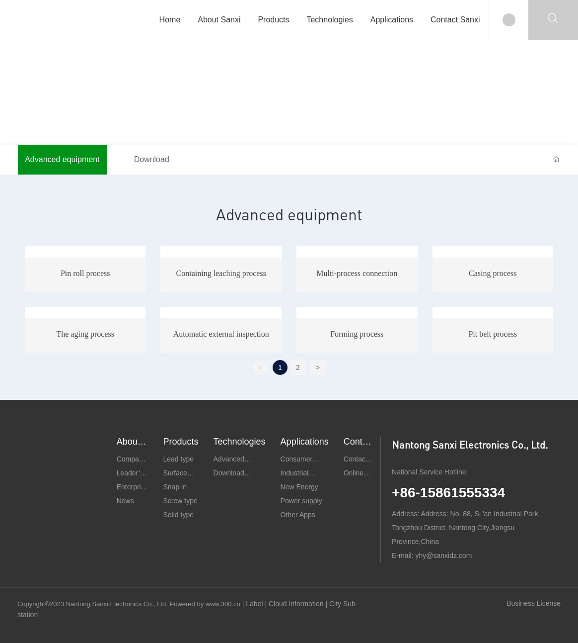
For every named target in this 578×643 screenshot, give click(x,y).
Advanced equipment (62, 159)
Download (151, 159)
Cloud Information (297, 604)
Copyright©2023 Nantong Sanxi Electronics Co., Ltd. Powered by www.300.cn (128, 604)
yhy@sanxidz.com (444, 555)
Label (255, 604)
